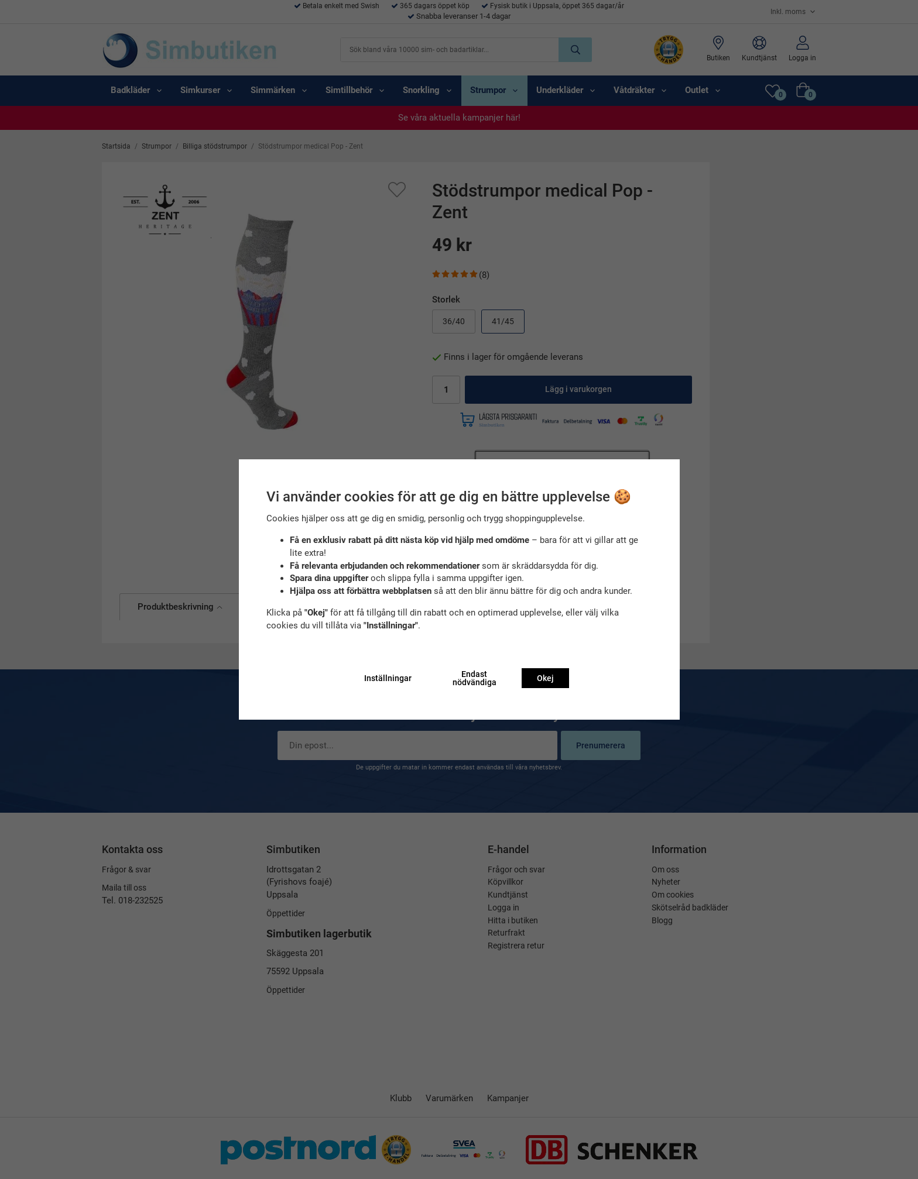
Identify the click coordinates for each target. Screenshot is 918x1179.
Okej (545, 678)
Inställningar (388, 678)
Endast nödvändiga (474, 678)
